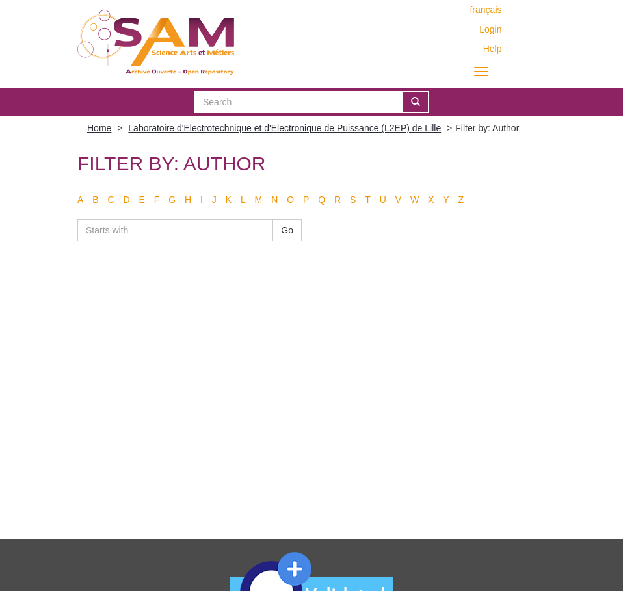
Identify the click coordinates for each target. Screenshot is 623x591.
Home (99, 128)
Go (287, 230)
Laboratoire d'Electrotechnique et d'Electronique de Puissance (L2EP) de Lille (284, 128)
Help (492, 49)
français (485, 10)
